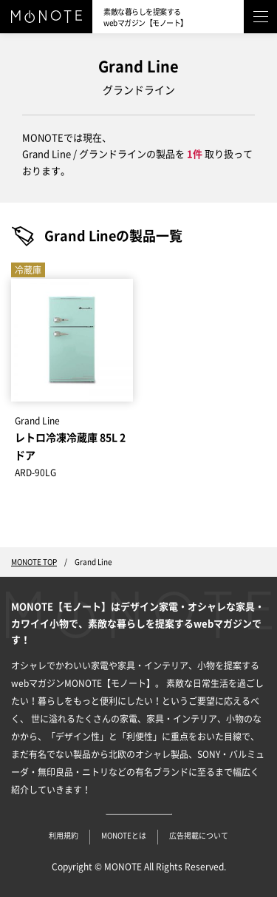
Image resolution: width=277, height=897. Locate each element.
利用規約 (63, 835)
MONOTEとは (123, 835)
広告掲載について (198, 835)
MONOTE (123, 866)
